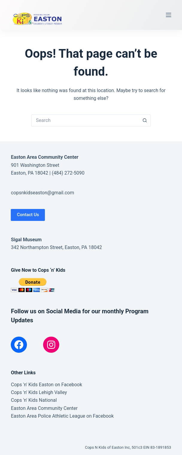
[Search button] (145, 120)
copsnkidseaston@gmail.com (42, 193)
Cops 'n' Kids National (34, 400)
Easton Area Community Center (44, 408)
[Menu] (168, 15)
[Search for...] (85, 120)
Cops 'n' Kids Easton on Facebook (46, 384)
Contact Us (28, 214)
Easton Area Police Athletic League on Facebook (62, 416)
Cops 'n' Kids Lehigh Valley (39, 392)
